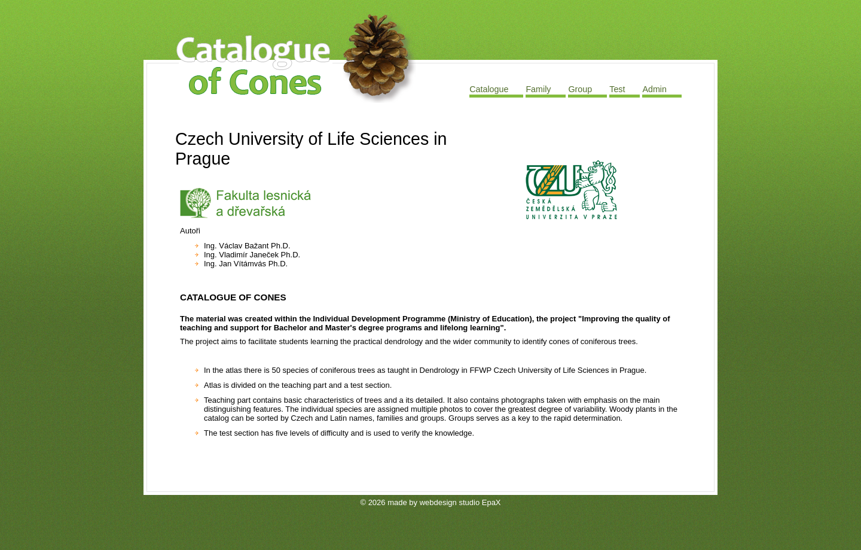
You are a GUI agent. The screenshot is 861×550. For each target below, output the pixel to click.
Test (617, 89)
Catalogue (488, 89)
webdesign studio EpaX (460, 502)
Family (538, 89)
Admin (654, 89)
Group (580, 89)
